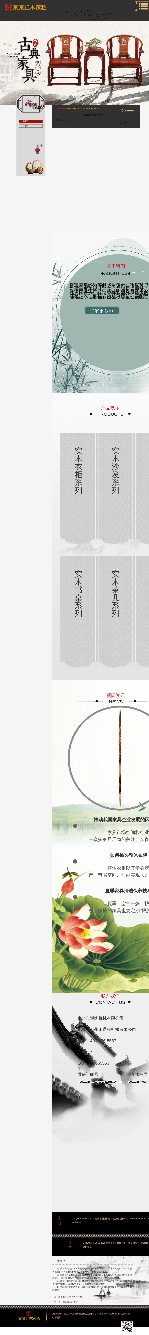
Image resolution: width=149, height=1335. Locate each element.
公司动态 (129, 102)
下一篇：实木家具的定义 (66, 1302)
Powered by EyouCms (119, 1313)
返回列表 (59, 1260)
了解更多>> (102, 310)
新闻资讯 (120, 102)
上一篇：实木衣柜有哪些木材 (68, 1297)
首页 (111, 102)
